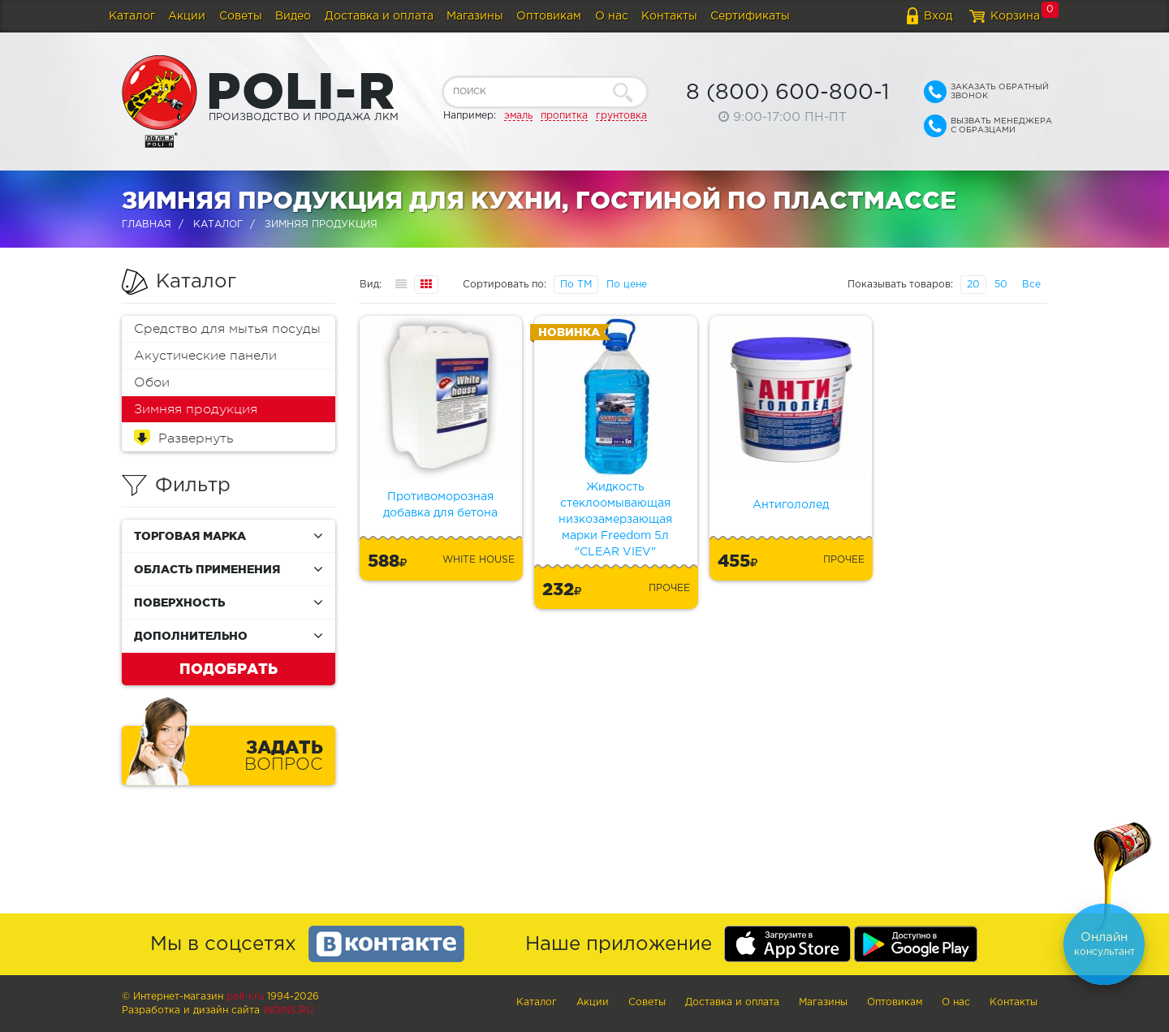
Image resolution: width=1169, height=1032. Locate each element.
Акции (186, 16)
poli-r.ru (245, 996)
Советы (240, 16)
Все (1031, 284)
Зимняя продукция (195, 409)
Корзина (1015, 16)
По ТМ (576, 284)
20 (973, 284)
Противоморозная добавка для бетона (440, 505)
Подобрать (228, 668)
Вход (938, 16)
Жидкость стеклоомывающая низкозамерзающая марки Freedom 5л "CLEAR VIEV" (615, 519)
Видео (293, 16)
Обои (152, 382)
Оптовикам (548, 16)
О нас (611, 16)
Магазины (474, 16)
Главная (146, 224)
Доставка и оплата (379, 16)
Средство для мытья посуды (227, 329)
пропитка (564, 115)
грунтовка (621, 115)
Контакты (669, 16)
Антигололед (791, 505)
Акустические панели (205, 355)
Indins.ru (288, 1010)
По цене (626, 284)
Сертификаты (750, 16)
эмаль (518, 115)
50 (1000, 284)
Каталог (132, 16)
